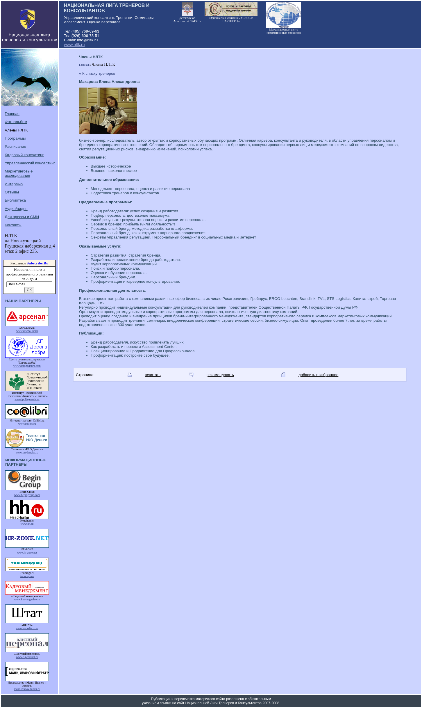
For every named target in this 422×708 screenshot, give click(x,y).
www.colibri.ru (27, 423)
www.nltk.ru (74, 44)
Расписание (15, 146)
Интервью (14, 184)
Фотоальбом (16, 122)
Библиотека (15, 200)
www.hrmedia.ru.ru (27, 628)
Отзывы (12, 192)
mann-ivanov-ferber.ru (27, 689)
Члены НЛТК (16, 130)
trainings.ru (27, 576)
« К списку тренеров (97, 73)
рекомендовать (220, 375)
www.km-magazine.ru (27, 599)
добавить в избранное (318, 375)
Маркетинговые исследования (19, 173)
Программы (15, 138)
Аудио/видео (16, 209)
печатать (152, 375)
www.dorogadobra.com (27, 365)
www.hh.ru (27, 523)
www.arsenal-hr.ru (27, 330)
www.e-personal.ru (27, 657)
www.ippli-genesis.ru (27, 399)
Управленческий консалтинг (30, 163)
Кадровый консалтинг (24, 155)
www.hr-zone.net (27, 552)
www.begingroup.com (27, 495)
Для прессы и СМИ (22, 217)
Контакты (13, 225)
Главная (12, 113)
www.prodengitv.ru (27, 452)
